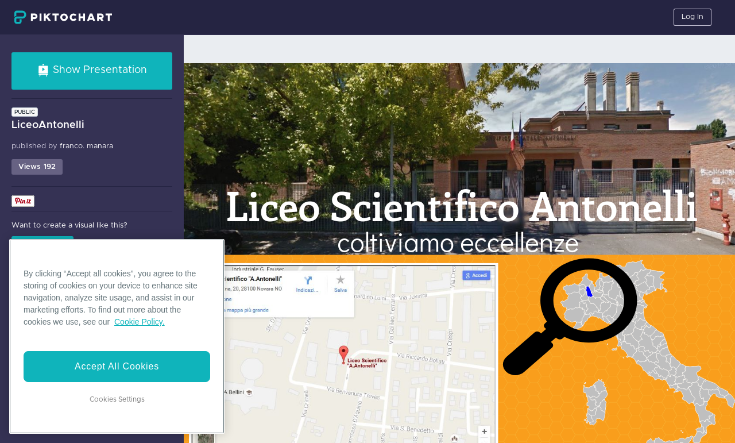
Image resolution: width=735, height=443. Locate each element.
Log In (692, 17)
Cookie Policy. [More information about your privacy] (139, 321)
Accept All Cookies (117, 366)
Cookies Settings (117, 399)
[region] (117, 336)
